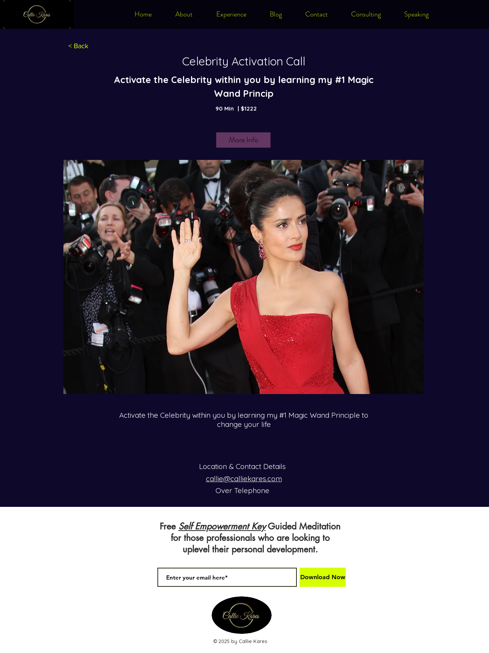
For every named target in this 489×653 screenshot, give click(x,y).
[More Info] (243, 140)
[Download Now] (323, 577)
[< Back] (78, 46)
